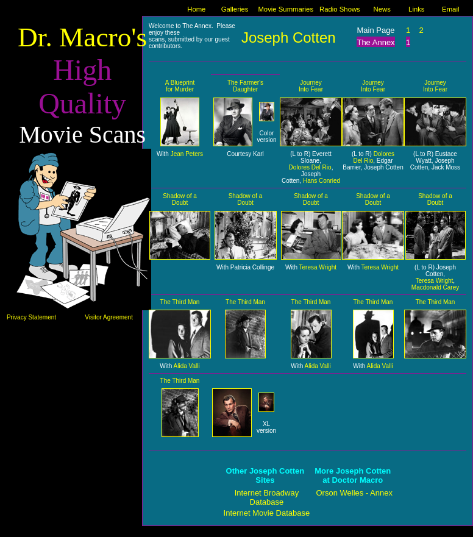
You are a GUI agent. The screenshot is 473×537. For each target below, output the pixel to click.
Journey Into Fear (311, 86)
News (381, 9)
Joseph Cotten (288, 37)
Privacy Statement (31, 317)
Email (450, 9)
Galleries (235, 9)
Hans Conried (321, 180)
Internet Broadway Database (267, 497)
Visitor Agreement (109, 317)
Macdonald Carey (435, 287)
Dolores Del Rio (310, 167)
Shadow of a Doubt (180, 199)
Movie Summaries (285, 9)
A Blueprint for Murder (179, 86)
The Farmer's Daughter (245, 86)
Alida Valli (187, 366)
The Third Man (180, 302)
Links (416, 9)
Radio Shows (339, 9)
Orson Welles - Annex (354, 492)
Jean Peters (187, 154)
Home (196, 9)
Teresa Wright (318, 267)
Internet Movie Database (267, 512)
